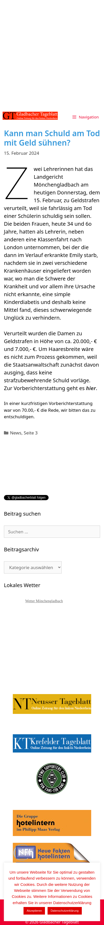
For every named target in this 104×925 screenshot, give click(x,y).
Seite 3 (31, 433)
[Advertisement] (52, 54)
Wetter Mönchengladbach (44, 601)
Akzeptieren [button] (34, 910)
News (15, 433)
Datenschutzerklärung (65, 910)
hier (91, 388)
